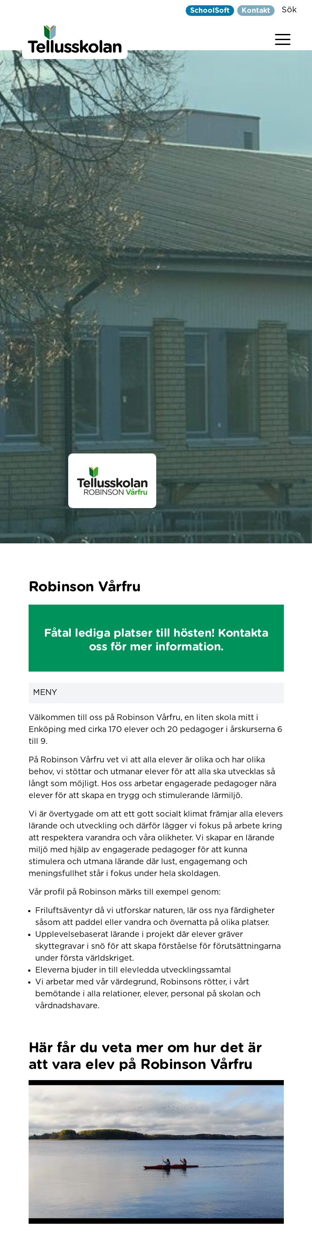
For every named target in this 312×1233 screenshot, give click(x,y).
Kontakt (256, 10)
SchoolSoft (210, 10)
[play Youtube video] (156, 1152)
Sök (289, 10)
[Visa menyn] (282, 37)
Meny (156, 693)
